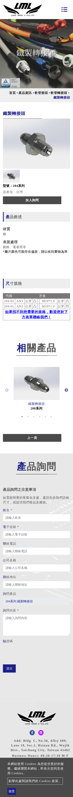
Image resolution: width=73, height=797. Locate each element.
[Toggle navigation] (64, 9)
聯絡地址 (9, 577)
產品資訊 (25, 92)
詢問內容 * (11, 610)
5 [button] (45, 417)
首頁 (12, 92)
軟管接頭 (41, 92)
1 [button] (22, 417)
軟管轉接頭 (59, 92)
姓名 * (7, 510)
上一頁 (32, 437)
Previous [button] (7, 390)
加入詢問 (32, 200)
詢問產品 (9, 593)
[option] (36, 144)
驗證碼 (8, 641)
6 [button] (51, 417)
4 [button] (39, 417)
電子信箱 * (11, 526)
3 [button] (34, 417)
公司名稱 (9, 560)
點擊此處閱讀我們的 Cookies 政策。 (35, 781)
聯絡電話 (9, 543)
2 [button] (28, 417)
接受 (12, 791)
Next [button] (66, 390)
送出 (9, 668)
